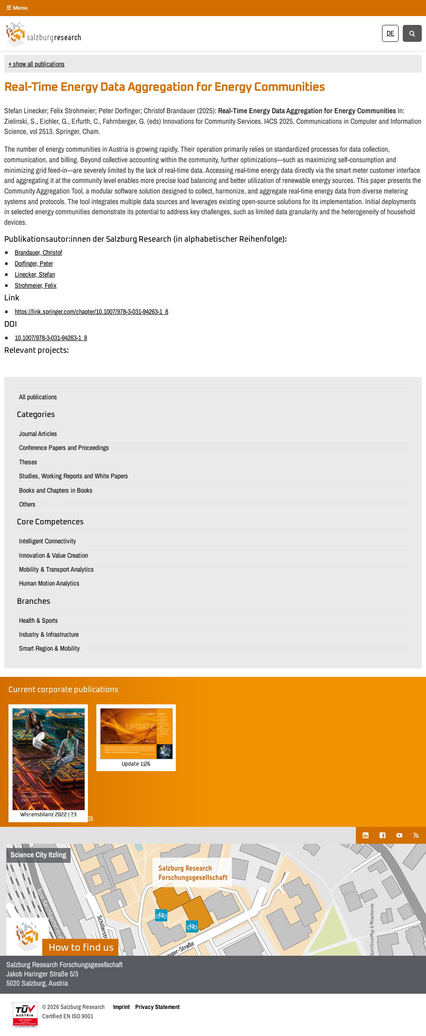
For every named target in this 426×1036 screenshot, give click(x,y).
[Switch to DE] (390, 33)
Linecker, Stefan (35, 274)
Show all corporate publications (50, 817)
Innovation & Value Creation (53, 555)
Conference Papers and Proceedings (64, 447)
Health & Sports (38, 620)
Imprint (121, 1007)
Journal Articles (38, 433)
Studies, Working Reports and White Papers (73, 475)
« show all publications (36, 63)
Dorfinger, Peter (34, 263)
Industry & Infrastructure (49, 634)
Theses (28, 461)
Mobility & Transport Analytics (56, 569)
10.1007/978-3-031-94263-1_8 (51, 337)
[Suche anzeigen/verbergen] (412, 33)
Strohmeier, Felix (36, 285)
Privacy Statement (157, 1007)
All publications (38, 396)
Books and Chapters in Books (56, 490)
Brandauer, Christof (38, 252)
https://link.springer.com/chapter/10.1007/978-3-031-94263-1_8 (91, 311)
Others (27, 504)
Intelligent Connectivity (47, 540)
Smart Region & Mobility (49, 648)
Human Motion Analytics (49, 583)
